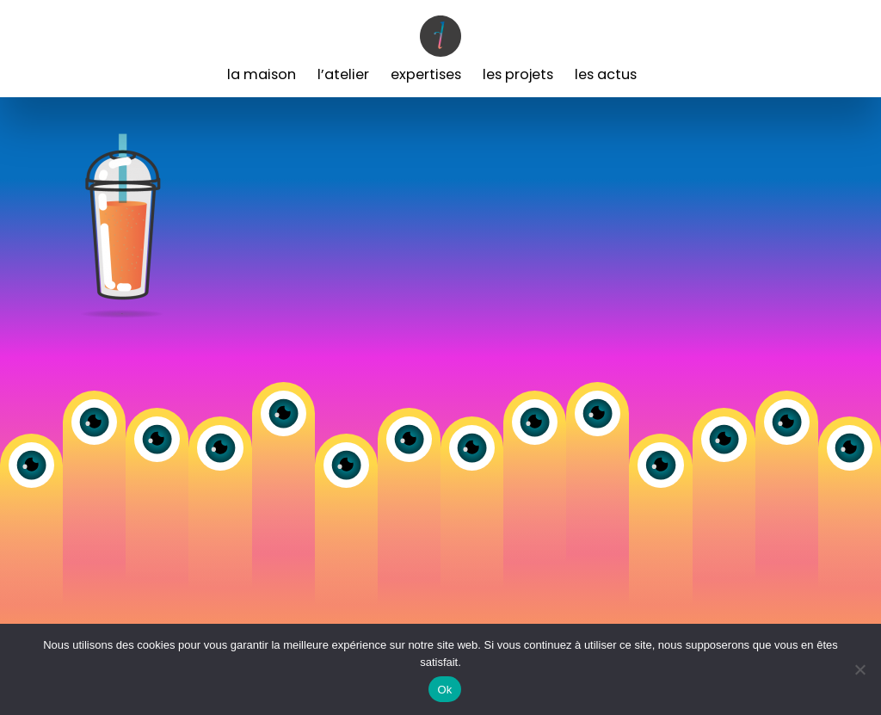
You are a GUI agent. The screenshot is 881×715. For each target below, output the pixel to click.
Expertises (426, 74)
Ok (444, 689)
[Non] (859, 669)
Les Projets (518, 74)
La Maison (261, 74)
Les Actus (606, 74)
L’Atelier (343, 74)
